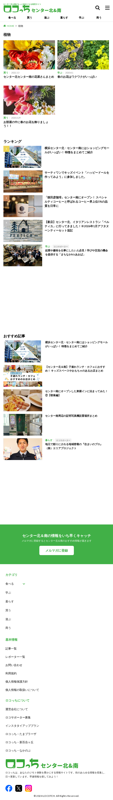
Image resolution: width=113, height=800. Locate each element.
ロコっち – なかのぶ (18, 750)
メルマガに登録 (56, 550)
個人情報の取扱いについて (22, 689)
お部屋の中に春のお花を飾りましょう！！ (25, 124)
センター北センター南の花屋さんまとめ (28, 76)
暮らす (64, 17)
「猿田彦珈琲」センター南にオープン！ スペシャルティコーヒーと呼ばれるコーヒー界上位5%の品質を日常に (76, 201)
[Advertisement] (56, 297)
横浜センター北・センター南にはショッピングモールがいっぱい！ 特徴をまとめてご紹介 (77, 150)
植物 (20, 25)
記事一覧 (11, 648)
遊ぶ (46, 17)
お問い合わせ (13, 665)
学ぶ (81, 17)
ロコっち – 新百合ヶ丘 (19, 742)
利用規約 (11, 673)
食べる (12, 17)
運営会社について (16, 709)
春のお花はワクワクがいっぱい (77, 76)
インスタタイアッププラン (22, 725)
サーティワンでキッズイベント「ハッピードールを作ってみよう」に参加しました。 (77, 174)
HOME (10, 25)
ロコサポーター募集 (18, 717)
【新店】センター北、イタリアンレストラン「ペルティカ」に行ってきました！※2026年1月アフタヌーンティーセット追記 (77, 226)
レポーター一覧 (15, 656)
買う (29, 17)
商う (99, 17)
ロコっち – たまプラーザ (20, 734)
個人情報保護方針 (16, 681)
